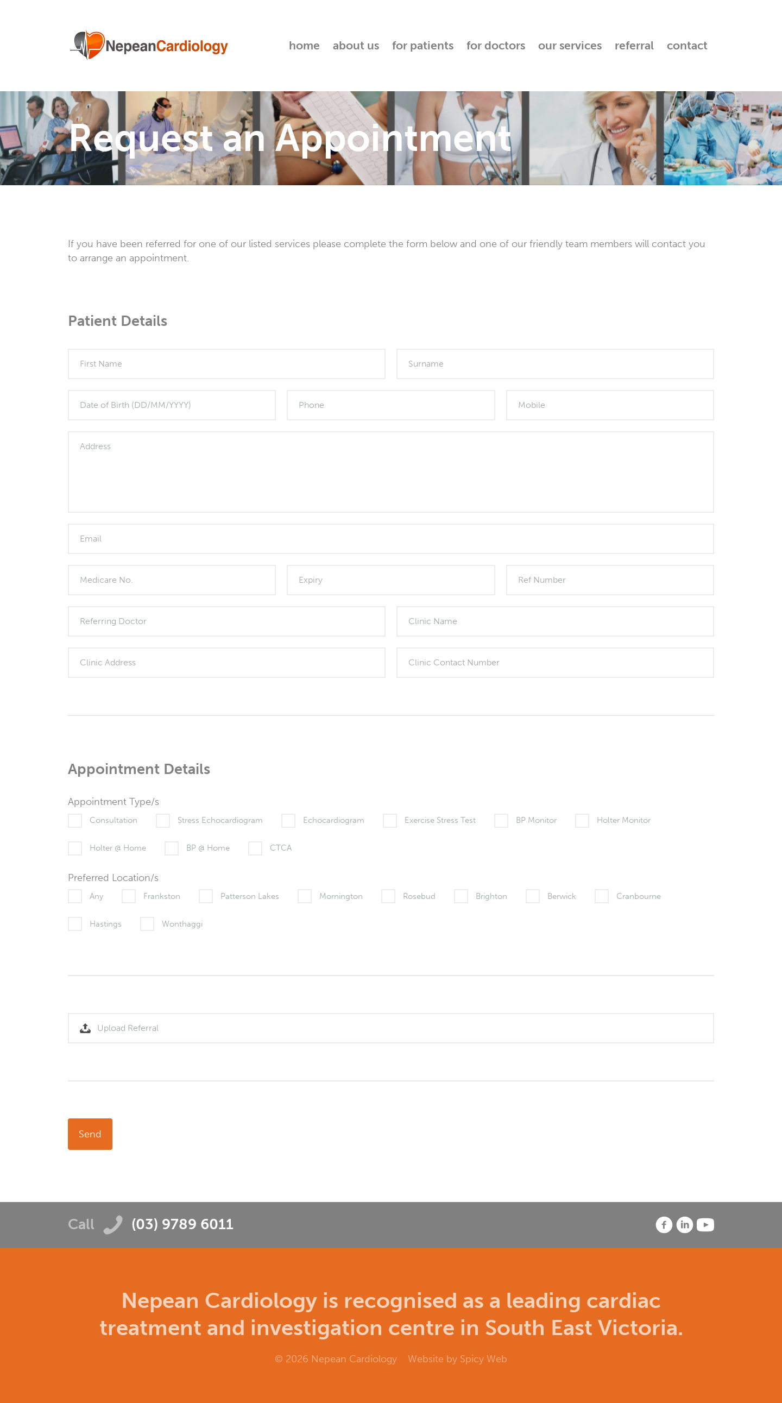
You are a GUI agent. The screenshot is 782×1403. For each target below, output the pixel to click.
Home (304, 45)
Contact (687, 45)
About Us (356, 45)
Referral (634, 45)
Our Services (570, 45)
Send (90, 1134)
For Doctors (495, 45)
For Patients (422, 45)
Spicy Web (483, 1359)
